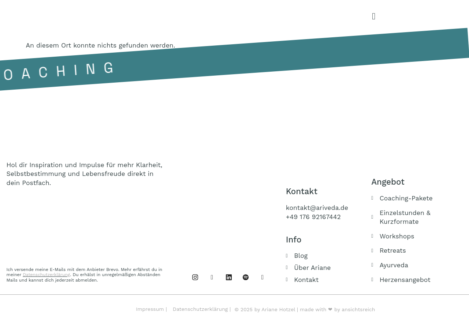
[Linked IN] (228, 276)
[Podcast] (245, 276)
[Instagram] (211, 276)
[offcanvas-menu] (373, 16)
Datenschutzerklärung (46, 274)
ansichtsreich (358, 309)
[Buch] (262, 276)
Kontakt (301, 191)
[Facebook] (195, 276)
